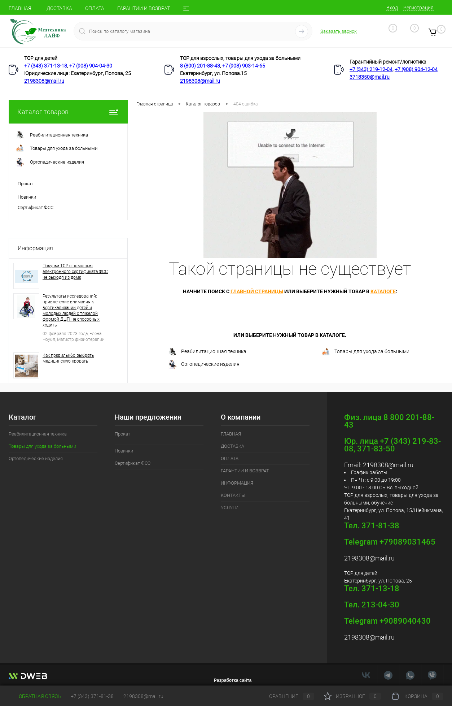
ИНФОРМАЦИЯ (237, 483)
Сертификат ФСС (35, 207)
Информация (35, 248)
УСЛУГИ (229, 507)
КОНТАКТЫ (233, 495)
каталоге (383, 291)
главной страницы (257, 291)
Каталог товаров (68, 112)
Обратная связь (35, 696)
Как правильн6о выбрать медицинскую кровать (68, 358)
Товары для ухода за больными (365, 352)
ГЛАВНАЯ (20, 8)
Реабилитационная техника (207, 352)
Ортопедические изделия (204, 364)
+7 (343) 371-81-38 (92, 696)
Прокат (25, 183)
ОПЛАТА (94, 8)
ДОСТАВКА (59, 8)
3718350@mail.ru (370, 77)
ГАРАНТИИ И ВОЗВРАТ (143, 8)
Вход (392, 7)
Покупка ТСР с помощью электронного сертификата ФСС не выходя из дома (75, 271)
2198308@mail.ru (44, 81)
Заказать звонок (338, 31)
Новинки (27, 197)
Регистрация (418, 7)
